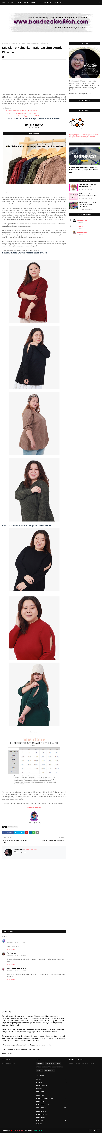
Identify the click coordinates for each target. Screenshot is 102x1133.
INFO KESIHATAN (50, 1064)
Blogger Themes (37, 1130)
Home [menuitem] (4, 2)
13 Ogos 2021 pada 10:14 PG (17, 955)
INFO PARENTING (57, 1067)
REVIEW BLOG (51, 1092)
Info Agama (40, 1064)
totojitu (80, 226)
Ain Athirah (11, 953)
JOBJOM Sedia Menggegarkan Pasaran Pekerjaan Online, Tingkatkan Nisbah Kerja (83, 169)
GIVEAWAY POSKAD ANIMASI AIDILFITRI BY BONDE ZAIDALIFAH (88, 204)
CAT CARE (39, 1070)
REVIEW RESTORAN (51, 1111)
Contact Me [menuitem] (58, 2)
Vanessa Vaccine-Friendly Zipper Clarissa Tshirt (23, 116)
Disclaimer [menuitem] (47, 2)
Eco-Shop (51, 1082)
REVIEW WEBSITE (15, 43)
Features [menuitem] (11, 2)
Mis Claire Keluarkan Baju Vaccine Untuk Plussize (21, 111)
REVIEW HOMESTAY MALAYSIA (51, 1098)
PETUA (38, 1067)
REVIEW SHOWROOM (51, 1114)
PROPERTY (51, 1089)
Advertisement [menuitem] (23, 2)
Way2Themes (19, 1130)
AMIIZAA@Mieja (83, 232)
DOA (58, 1064)
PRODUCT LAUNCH (51, 1085)
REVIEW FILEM (51, 1095)
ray (8, 940)
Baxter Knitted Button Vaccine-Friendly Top (21, 113)
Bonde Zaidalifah (10, 57)
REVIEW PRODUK (51, 1108)
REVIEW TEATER (51, 1117)
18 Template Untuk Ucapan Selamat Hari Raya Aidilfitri (88, 195)
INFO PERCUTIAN (49, 1070)
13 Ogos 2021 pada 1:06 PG (16, 943)
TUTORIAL (51, 1124)
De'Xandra (51, 1079)
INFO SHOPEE (46, 1067)
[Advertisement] (34, 75)
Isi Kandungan (7, 108)
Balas (8, 949)
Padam (13, 949)
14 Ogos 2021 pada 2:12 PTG (17, 971)
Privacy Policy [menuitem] (36, 2)
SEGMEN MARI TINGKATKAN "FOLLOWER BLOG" (88, 186)
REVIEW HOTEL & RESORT (51, 1105)
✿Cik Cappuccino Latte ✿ (16, 968)
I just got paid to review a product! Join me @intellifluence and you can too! (83, 133)
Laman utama (6, 43)
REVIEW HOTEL (51, 1101)
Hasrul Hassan (82, 220)
